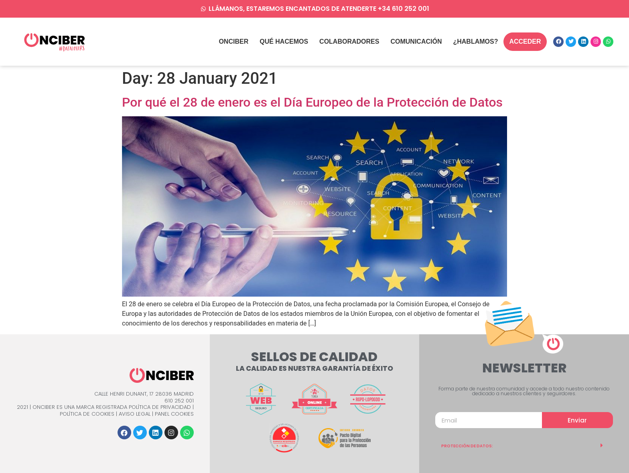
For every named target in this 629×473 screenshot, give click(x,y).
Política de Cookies (87, 414)
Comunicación (416, 41)
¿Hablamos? (475, 41)
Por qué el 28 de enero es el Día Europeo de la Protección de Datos (312, 102)
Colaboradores (349, 41)
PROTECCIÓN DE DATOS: (467, 446)
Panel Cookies (174, 414)
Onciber (233, 41)
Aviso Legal (134, 414)
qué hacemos (284, 41)
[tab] (524, 445)
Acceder (525, 41)
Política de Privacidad (160, 407)
